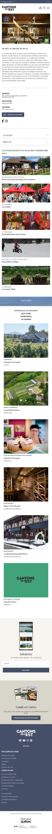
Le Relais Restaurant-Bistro (16, 553)
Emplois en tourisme (8, 777)
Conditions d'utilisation (9, 799)
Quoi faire (26, 313)
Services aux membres (8, 758)
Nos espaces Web (7, 1)
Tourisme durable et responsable (12, 780)
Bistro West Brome (12, 506)
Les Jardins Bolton (12, 410)
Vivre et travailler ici (8, 774)
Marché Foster (10, 601)
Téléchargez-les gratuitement (26, 718)
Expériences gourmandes (26, 311)
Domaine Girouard (12, 362)
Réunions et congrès (8, 755)
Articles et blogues (7, 786)
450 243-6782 (7, 103)
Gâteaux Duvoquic (12, 458)
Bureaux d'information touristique (12, 783)
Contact (4, 802)
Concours (4, 789)
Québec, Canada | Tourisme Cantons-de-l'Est (9, 8)
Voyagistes (5, 761)
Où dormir (26, 319)
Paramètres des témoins (9, 796)
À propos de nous (7, 767)
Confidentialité (6, 793)
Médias (3, 764)
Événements (26, 316)
